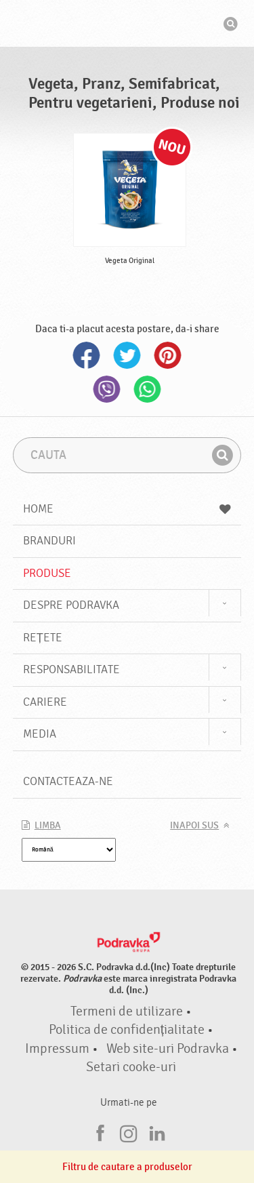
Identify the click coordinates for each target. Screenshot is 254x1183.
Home (127, 508)
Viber (107, 389)
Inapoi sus (194, 825)
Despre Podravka (71, 605)
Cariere (45, 702)
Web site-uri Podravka (167, 1048)
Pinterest (168, 355)
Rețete (42, 637)
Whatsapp (147, 389)
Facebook (86, 355)
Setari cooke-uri (131, 1067)
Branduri (49, 540)
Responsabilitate (71, 669)
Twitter (127, 355)
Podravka (127, 25)
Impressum (57, 1048)
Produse (47, 573)
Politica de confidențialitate (127, 1029)
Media (39, 733)
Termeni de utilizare (126, 1011)
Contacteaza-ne (68, 781)
